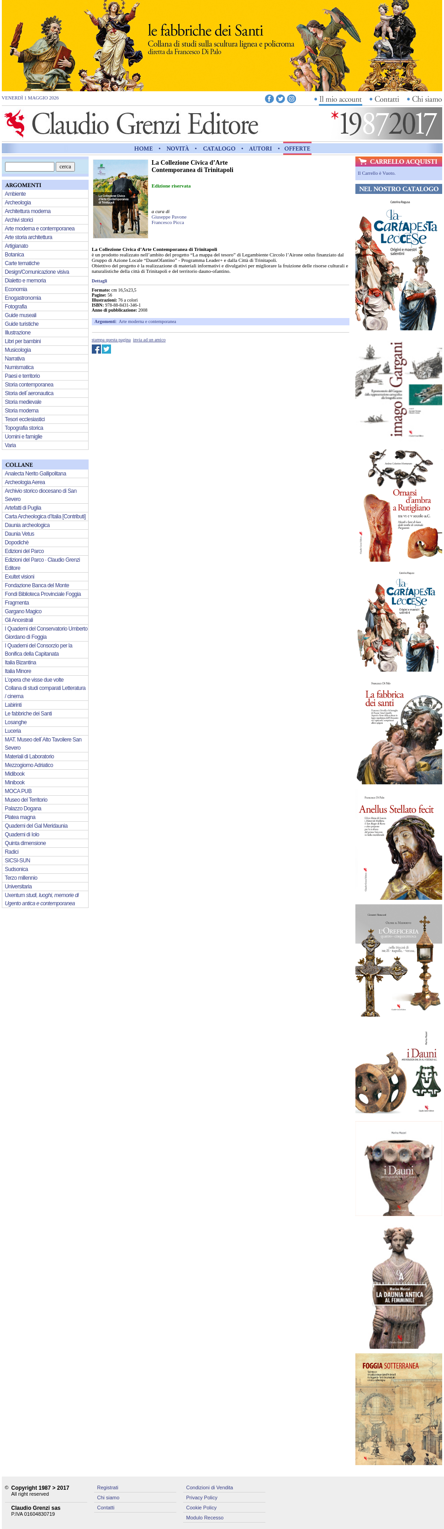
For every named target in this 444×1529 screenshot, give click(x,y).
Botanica (14, 254)
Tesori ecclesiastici (25, 419)
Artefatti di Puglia (23, 508)
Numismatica (19, 367)
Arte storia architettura (29, 237)
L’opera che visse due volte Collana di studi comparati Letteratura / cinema (45, 688)
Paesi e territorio (22, 376)
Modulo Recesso (205, 1517)
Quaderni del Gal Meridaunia (36, 826)
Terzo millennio (21, 878)
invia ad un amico (149, 339)
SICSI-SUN (17, 860)
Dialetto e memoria (25, 280)
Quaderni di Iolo (22, 834)
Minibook (15, 782)
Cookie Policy (201, 1507)
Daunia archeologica (27, 525)
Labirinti (13, 705)
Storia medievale (23, 402)
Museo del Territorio (26, 800)
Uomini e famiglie (23, 436)
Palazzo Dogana (23, 808)
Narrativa (15, 358)
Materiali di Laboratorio (29, 756)
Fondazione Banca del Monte (37, 585)
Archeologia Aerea (25, 482)
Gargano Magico (23, 611)
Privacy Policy (201, 1497)
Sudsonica (16, 869)
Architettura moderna (28, 211)
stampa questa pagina (111, 339)
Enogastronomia (23, 298)
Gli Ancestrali (19, 620)
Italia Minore (18, 671)
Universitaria (18, 886)
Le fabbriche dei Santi (28, 713)
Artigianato (16, 246)
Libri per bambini (23, 341)
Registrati (107, 1487)
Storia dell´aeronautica (29, 393)
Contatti (106, 1507)
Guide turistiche (22, 324)
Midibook (15, 774)
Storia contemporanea (29, 384)
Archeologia (18, 202)
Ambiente (15, 194)
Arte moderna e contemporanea (147, 321)
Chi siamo (108, 1497)
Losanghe (16, 722)
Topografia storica (24, 428)
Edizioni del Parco (24, 551)
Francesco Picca (168, 222)
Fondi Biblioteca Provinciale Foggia (43, 594)
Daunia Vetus (19, 534)
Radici (12, 852)
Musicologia (18, 350)
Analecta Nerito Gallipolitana (35, 473)
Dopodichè (17, 542)
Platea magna (20, 817)
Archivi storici (19, 220)
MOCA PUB (18, 791)
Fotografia (16, 306)
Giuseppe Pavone (169, 216)
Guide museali (21, 315)
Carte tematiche (22, 263)
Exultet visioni (19, 577)
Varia (10, 445)
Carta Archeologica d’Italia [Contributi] (45, 516)
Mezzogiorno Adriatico (29, 765)
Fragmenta (17, 603)
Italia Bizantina (20, 662)
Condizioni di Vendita (209, 1487)
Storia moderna (22, 410)
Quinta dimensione (25, 843)
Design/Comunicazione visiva (37, 272)
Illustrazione (18, 332)
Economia (16, 289)
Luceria (13, 731)
